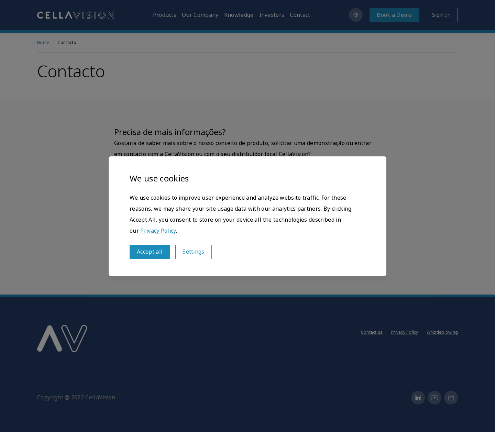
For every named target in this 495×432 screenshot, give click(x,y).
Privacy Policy (158, 231)
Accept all (150, 252)
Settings (194, 252)
